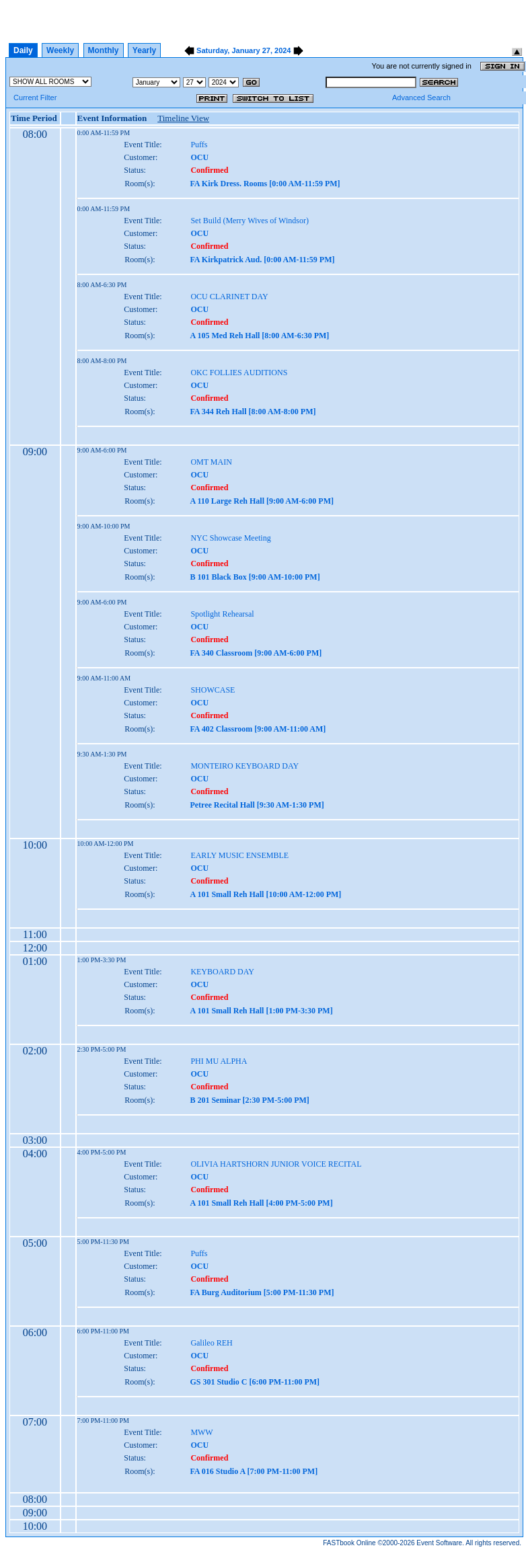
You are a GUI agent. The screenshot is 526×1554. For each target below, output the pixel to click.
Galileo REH (211, 1343)
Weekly (60, 50)
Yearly (144, 50)
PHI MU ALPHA (218, 1061)
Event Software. (440, 1543)
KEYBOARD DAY (222, 971)
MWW (201, 1432)
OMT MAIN (210, 462)
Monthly (103, 50)
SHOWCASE (212, 690)
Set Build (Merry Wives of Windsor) (249, 220)
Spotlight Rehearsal (222, 614)
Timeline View (183, 118)
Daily (23, 50)
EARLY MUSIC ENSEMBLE (239, 855)
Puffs (198, 144)
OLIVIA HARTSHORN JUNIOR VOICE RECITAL (275, 1164)
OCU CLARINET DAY (229, 296)
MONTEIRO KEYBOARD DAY (244, 766)
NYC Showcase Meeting (230, 538)
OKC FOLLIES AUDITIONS (238, 372)
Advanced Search (421, 97)
